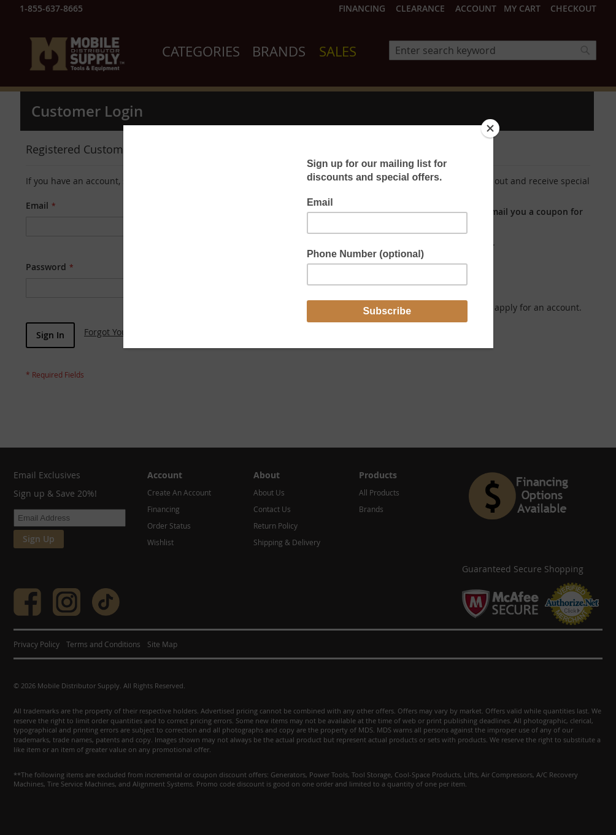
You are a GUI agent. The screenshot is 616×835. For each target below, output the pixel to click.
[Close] (490, 128)
